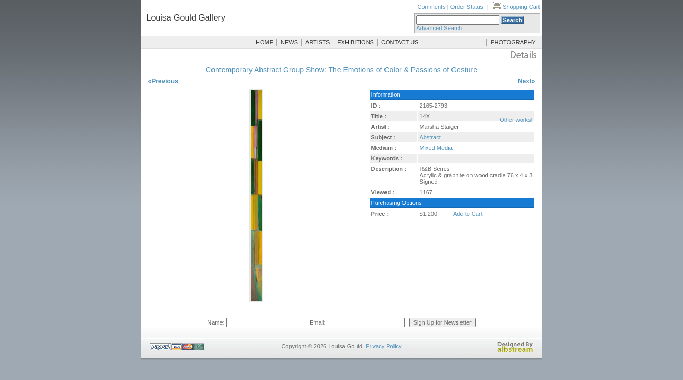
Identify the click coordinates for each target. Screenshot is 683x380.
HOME (264, 42)
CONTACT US (400, 42)
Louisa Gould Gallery (186, 17)
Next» (526, 81)
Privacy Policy (383, 346)
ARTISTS (317, 42)
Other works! (515, 120)
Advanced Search (439, 28)
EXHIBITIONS (355, 42)
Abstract (429, 137)
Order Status (466, 7)
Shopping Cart (515, 7)
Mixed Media (435, 148)
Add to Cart (468, 214)
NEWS (289, 42)
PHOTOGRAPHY (512, 42)
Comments (431, 7)
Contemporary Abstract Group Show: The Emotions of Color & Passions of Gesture (341, 69)
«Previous (163, 81)
